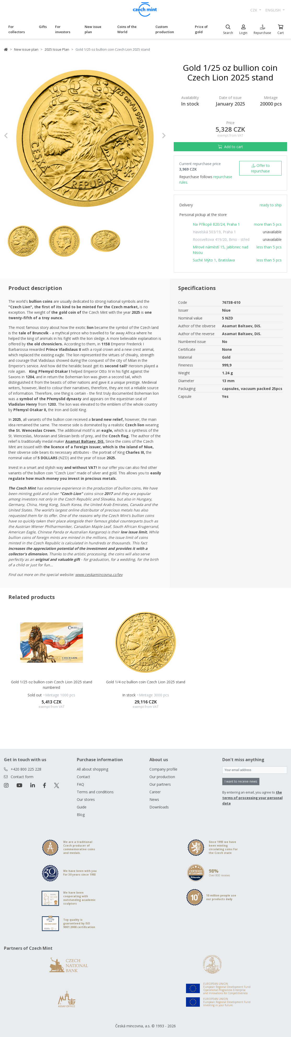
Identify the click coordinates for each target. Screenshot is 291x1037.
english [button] (273, 10)
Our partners (160, 784)
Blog (81, 814)
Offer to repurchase (260, 168)
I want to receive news (241, 781)
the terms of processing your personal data (252, 798)
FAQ (80, 784)
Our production (162, 776)
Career (155, 791)
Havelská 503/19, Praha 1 (214, 231)
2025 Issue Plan (57, 49)
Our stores (86, 799)
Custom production (164, 29)
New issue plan (93, 29)
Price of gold (201, 29)
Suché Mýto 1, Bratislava (214, 260)
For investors (62, 29)
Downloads (159, 807)
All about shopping (92, 769)
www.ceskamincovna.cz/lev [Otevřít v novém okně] (99, 574)
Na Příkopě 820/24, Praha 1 (216, 224)
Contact (83, 776)
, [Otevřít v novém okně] (97, 441)
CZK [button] (254, 10)
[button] (16, 136)
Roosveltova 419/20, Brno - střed (221, 239)
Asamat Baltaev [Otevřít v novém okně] (80, 441)
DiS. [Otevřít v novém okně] (101, 441)
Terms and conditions (95, 791)
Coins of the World (127, 29)
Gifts (43, 26)
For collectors (16, 29)
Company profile (163, 769)
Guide (81, 807)
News (154, 799)
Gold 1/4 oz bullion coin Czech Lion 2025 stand (145, 681)
